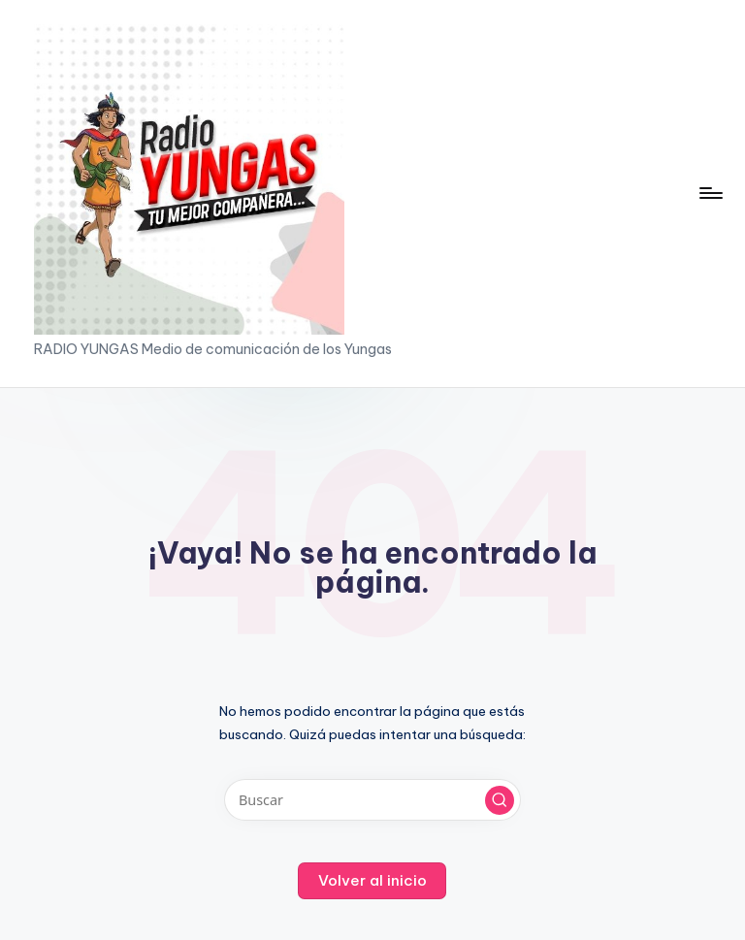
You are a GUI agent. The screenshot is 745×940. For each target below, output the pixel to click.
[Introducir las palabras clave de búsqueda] (372, 800)
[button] (499, 800)
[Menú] (709, 193)
